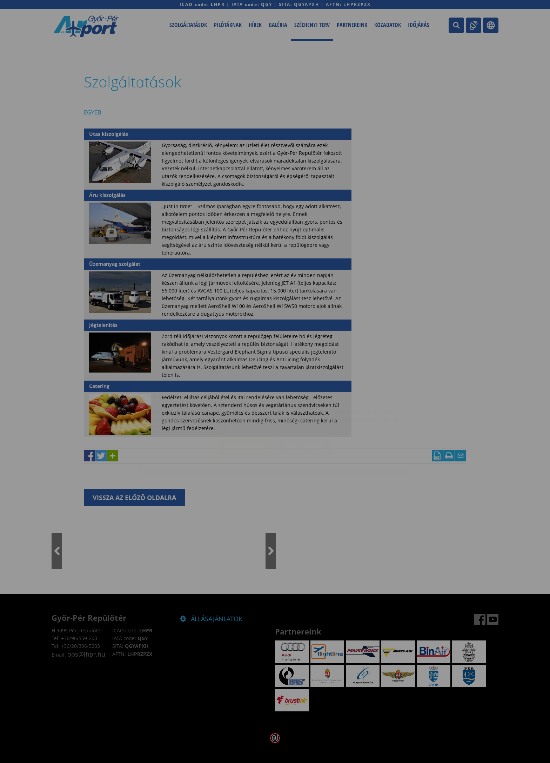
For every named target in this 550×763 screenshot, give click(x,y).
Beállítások (303, 404)
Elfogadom (246, 404)
